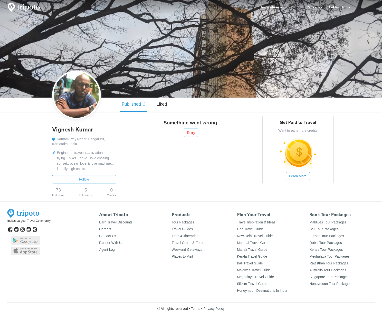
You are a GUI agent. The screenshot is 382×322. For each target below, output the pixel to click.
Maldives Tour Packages (327, 222)
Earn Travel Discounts (116, 222)
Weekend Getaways (187, 250)
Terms (195, 309)
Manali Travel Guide (252, 250)
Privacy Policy (214, 309)
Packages (314, 7)
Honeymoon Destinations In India (262, 290)
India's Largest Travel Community (29, 220)
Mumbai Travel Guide (253, 243)
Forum (294, 7)
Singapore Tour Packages (328, 277)
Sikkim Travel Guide (252, 284)
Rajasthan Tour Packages (328, 263)
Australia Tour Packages (327, 270)
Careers (105, 229)
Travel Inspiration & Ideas (256, 222)
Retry (191, 133)
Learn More (298, 176)
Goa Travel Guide (250, 229)
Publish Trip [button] (339, 7)
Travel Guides (182, 229)
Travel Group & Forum (189, 243)
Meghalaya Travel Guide (255, 277)
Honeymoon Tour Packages (330, 284)
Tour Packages (183, 222)
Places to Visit (182, 256)
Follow (84, 179)
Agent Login (108, 250)
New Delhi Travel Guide (255, 236)
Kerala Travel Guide (252, 256)
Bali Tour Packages (324, 229)
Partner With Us (111, 243)
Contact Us (107, 236)
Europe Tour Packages (326, 236)
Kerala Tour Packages (326, 250)
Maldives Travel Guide (254, 270)
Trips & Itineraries (185, 236)
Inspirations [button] (271, 7)
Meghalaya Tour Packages (329, 256)
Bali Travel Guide (250, 263)
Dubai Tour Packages (325, 243)
